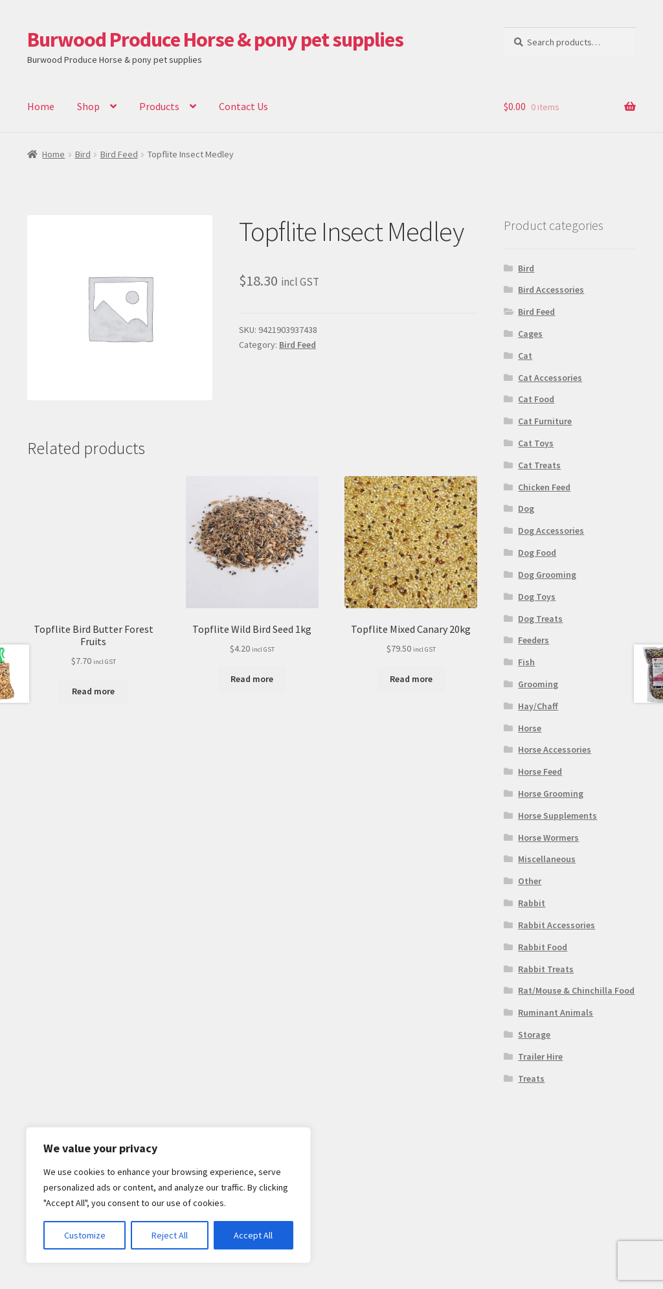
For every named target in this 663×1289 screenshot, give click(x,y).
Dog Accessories (551, 530)
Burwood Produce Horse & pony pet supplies (215, 39)
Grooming (538, 684)
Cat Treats (539, 465)
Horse (529, 728)
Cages (530, 333)
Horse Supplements (557, 815)
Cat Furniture (545, 421)
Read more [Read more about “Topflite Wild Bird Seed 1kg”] (251, 679)
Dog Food (537, 552)
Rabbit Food (542, 947)
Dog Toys (537, 596)
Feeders (533, 640)
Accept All (253, 1235)
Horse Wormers (548, 837)
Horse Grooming (550, 793)
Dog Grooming (547, 574)
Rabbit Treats (546, 969)
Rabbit (531, 903)
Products (159, 106)
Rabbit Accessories (556, 925)
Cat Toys (536, 443)
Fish (526, 662)
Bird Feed (119, 154)
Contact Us (243, 106)
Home (40, 106)
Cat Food (536, 399)
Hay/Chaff (538, 706)
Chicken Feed (544, 487)
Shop (88, 106)
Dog (526, 508)
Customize (85, 1235)
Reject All (170, 1235)
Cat (525, 355)
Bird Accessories (551, 289)
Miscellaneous (547, 859)
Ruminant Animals (555, 1012)
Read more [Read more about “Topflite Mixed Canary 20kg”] (411, 679)
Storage (534, 1034)
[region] (168, 1195)
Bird (83, 154)
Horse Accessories (554, 749)
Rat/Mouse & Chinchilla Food (576, 990)
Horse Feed (540, 771)
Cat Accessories (550, 377)
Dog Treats (540, 618)
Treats (531, 1078)
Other (529, 881)
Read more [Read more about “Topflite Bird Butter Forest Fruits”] (93, 691)
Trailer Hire (540, 1056)
